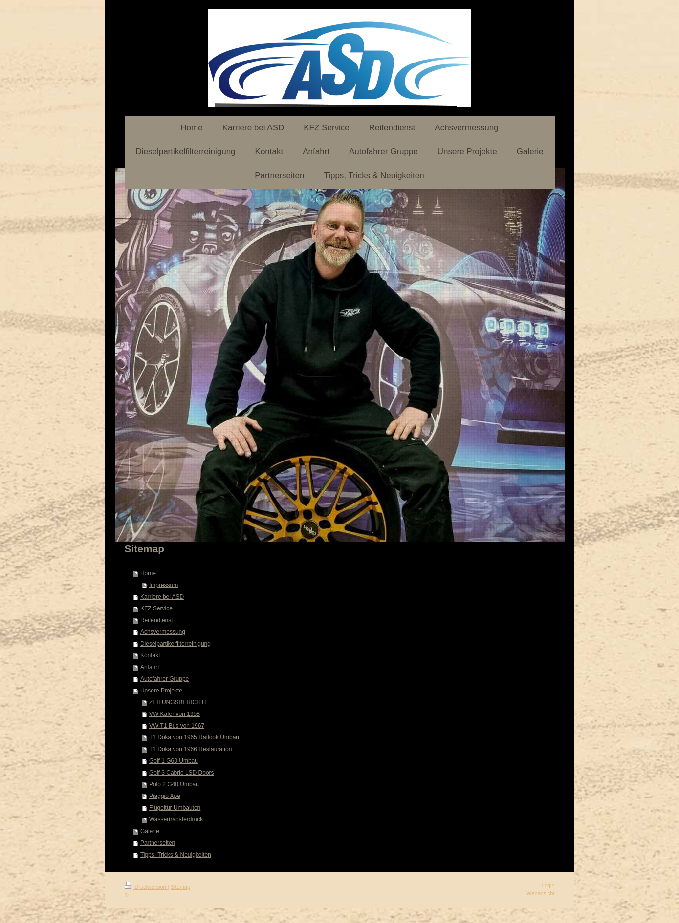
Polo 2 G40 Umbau (174, 784)
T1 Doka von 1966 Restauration (190, 749)
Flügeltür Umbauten (174, 807)
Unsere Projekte (161, 690)
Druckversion (146, 887)
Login (548, 885)
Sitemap (180, 887)
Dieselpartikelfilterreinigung (175, 643)
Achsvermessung (162, 632)
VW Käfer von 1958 (174, 714)
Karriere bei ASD (162, 596)
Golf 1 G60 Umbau (173, 760)
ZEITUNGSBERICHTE (178, 702)
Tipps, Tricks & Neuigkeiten (175, 854)
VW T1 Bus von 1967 (176, 725)
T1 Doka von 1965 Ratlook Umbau (194, 737)
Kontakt (150, 655)
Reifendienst (156, 620)
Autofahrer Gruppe (164, 678)
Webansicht (540, 893)
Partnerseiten (157, 842)
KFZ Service (156, 608)
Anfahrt (149, 667)
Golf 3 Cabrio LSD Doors (181, 772)
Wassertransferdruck (176, 819)
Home (148, 573)
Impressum (163, 585)
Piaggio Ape (164, 796)
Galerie (149, 831)
